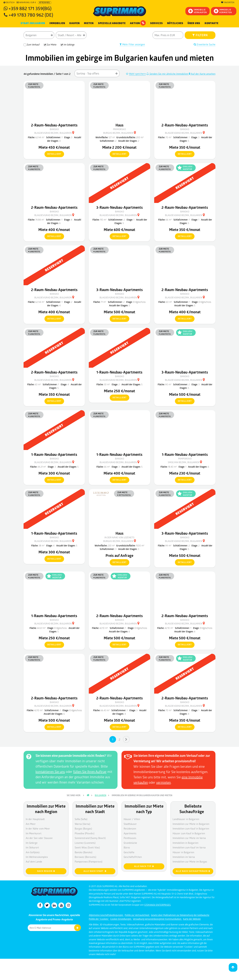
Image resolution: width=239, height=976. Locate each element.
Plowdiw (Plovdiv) (84, 833)
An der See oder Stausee (39, 838)
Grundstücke (130, 842)
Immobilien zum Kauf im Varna (189, 847)
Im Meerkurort (33, 833)
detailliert (52, 154)
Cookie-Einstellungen (121, 918)
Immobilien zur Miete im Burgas (190, 861)
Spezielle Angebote (112, 23)
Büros (127, 847)
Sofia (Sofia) (81, 819)
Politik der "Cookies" (99, 918)
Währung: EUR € (26, 2)
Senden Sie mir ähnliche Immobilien (167, 73)
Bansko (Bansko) (83, 852)
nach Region (46, 871)
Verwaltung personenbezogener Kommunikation (157, 918)
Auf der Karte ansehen (202, 73)
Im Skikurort (32, 847)
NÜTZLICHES (175, 23)
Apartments (130, 833)
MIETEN (89, 23)
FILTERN (200, 35)
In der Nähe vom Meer (38, 828)
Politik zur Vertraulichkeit (137, 915)
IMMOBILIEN (57, 23)
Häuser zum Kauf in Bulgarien (189, 833)
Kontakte (211, 23)
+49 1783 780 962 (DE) (31, 15)
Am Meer (31, 824)
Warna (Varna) (82, 824)
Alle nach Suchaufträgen (193, 871)
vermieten (163, 782)
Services (156, 23)
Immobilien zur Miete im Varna (189, 838)
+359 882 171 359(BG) (30, 8)
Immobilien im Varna (184, 857)
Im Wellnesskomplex (37, 857)
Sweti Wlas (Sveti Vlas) (87, 847)
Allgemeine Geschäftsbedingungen (106, 915)
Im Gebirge (32, 842)
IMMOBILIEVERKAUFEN (197, 11)
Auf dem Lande (34, 861)
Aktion (138, 23)
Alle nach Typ (144, 866)
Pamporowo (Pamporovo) (88, 861)
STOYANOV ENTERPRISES (157, 904)
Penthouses (130, 838)
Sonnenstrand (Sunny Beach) (90, 838)
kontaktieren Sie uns (50, 771)
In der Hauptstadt (35, 819)
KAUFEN (74, 23)
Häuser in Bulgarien (183, 852)
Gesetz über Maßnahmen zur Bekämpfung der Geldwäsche (180, 915)
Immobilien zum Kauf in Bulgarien (191, 828)
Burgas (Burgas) (83, 828)
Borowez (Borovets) (85, 857)
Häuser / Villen (132, 819)
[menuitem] (211, 23)
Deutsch (9, 2)
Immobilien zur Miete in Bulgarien (191, 824)
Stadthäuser (130, 824)
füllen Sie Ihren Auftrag (90, 771)
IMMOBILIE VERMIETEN (223, 11)
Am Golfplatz (33, 852)
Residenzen (130, 828)
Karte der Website (192, 918)
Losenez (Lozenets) (85, 842)
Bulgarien (100, 795)
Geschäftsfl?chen (133, 857)
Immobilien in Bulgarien (185, 842)
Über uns (194, 23)
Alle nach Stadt (95, 871)
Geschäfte (129, 852)
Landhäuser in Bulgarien (186, 819)
